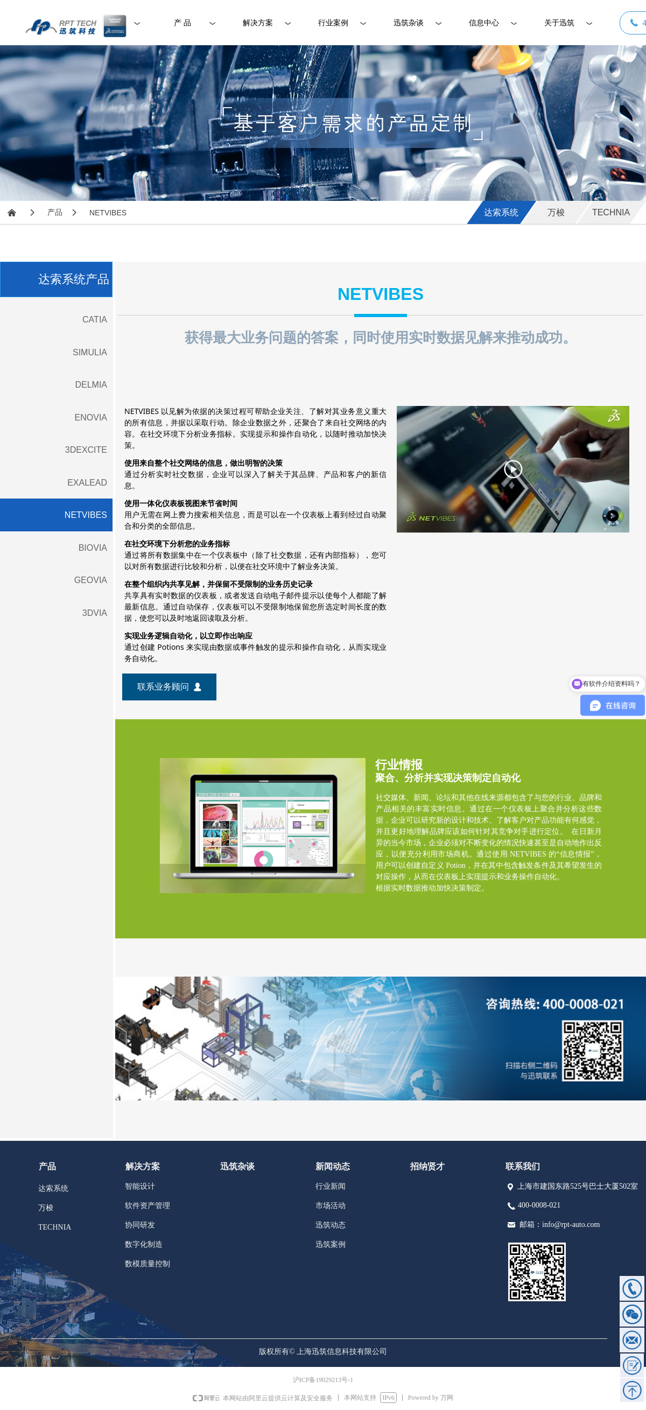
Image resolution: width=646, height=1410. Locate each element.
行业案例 (333, 23)
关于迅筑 (559, 23)
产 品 (182, 23)
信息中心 (484, 23)
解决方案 (258, 23)
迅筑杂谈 (409, 23)
